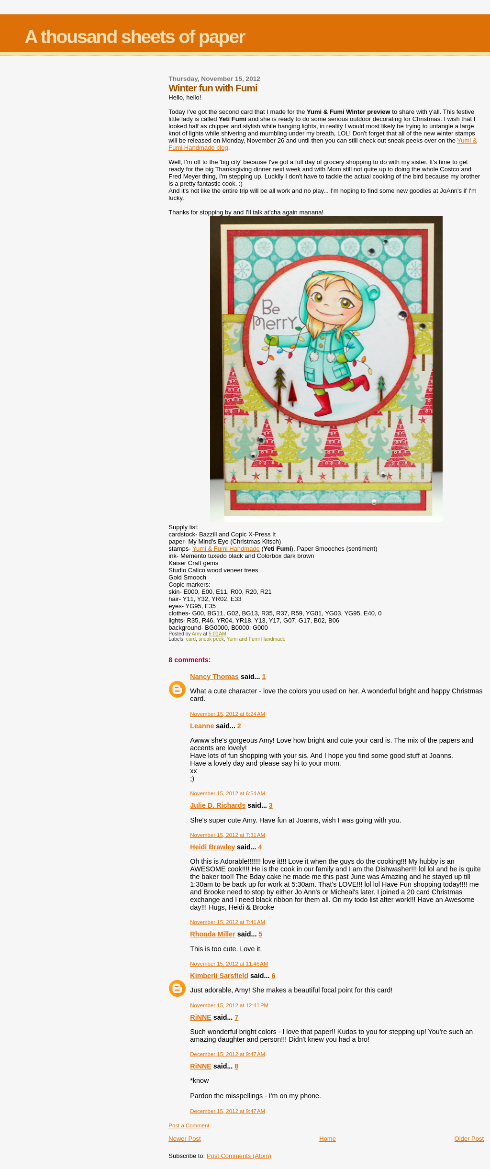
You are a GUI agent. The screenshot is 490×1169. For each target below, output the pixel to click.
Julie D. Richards (217, 805)
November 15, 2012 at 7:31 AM (227, 835)
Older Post (469, 1138)
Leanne (202, 726)
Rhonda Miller (212, 934)
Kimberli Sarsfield (219, 976)
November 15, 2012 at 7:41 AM (227, 922)
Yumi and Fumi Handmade (255, 639)
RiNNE (200, 1017)
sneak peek (211, 639)
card (191, 639)
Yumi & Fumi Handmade (226, 548)
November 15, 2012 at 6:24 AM (227, 714)
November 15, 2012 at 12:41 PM (229, 1005)
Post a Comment (188, 1125)
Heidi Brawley (212, 847)
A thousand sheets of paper (134, 36)
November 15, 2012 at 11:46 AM (229, 964)
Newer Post (184, 1138)
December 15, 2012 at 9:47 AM (227, 1054)
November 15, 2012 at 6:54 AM (227, 793)
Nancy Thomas (214, 676)
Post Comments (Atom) (239, 1155)
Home (327, 1138)
